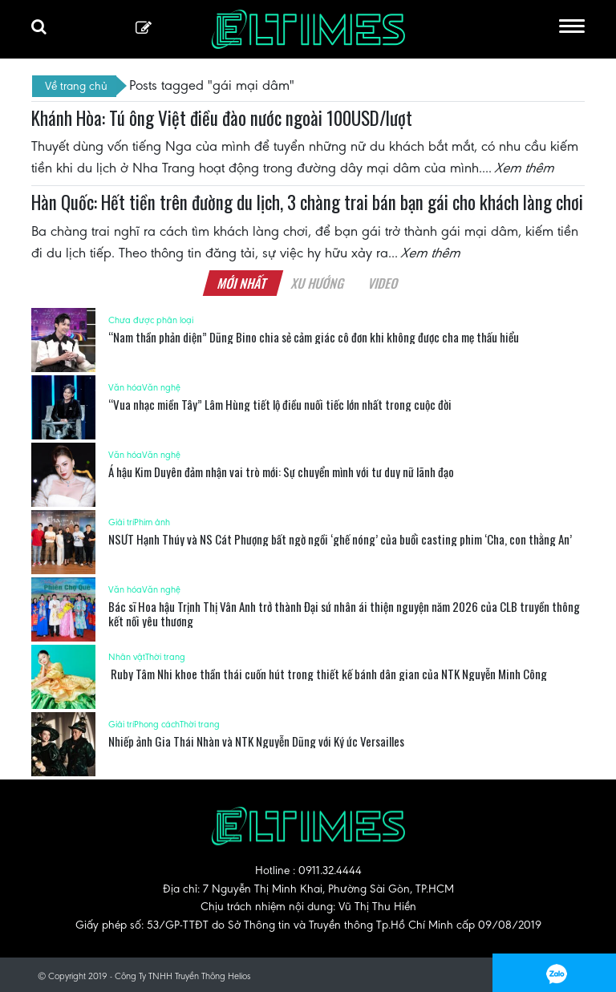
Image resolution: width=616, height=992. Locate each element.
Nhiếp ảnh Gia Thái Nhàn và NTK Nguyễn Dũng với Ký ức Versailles (256, 741)
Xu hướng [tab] (317, 283)
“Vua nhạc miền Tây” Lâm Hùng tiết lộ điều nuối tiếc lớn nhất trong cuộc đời (280, 404)
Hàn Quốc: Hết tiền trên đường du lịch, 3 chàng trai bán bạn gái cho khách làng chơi (307, 202)
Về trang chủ (76, 86)
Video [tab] (383, 283)
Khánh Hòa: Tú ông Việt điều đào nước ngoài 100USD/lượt (221, 118)
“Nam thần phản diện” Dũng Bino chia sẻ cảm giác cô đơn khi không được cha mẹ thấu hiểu (313, 337)
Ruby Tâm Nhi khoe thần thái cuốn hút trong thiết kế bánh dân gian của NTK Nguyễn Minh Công (327, 673)
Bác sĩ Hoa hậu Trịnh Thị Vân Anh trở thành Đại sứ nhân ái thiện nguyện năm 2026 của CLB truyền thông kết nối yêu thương (344, 613)
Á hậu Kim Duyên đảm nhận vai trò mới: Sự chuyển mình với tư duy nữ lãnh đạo (281, 471)
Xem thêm (525, 167)
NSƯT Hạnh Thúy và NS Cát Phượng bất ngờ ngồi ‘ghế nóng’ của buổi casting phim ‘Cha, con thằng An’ (340, 539)
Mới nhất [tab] (242, 283)
